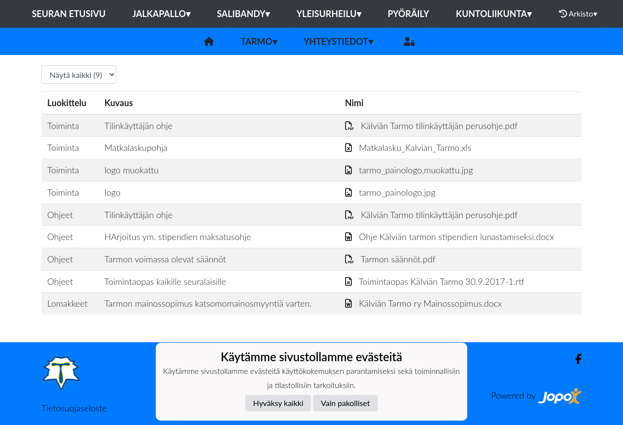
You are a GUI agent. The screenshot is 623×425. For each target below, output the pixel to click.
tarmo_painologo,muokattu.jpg (409, 170)
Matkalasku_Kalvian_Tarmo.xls (408, 147)
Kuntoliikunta (493, 13)
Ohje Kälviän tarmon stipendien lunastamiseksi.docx (449, 236)
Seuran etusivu (69, 13)
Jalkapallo (161, 13)
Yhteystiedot (338, 41)
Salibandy (243, 13)
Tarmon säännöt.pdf (390, 259)
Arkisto (578, 13)
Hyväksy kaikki (278, 402)
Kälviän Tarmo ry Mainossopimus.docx (423, 303)
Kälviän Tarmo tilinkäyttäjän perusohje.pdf (431, 125)
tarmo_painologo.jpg (390, 192)
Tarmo (258, 41)
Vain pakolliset (345, 402)
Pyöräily (408, 13)
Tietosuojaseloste (74, 408)
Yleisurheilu (328, 13)
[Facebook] (575, 359)
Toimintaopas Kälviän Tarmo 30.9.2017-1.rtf (435, 281)
